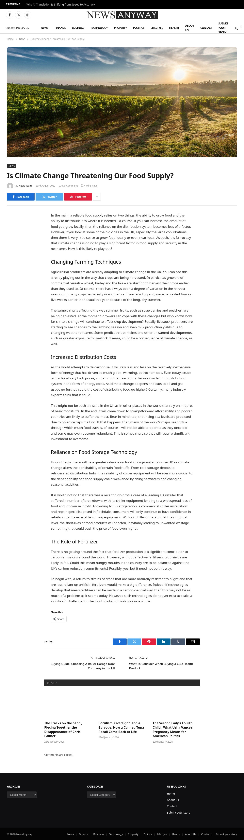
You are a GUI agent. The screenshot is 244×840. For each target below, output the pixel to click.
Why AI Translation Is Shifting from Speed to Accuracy (60, 4)
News (44, 28)
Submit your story (223, 27)
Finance (60, 28)
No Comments (68, 185)
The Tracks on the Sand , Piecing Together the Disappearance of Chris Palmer (63, 729)
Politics (138, 28)
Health (174, 28)
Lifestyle (157, 28)
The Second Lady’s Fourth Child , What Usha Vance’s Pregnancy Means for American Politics (173, 729)
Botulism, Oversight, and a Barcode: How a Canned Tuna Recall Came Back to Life (121, 727)
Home (171, 793)
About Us (189, 28)
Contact (206, 28)
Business (78, 28)
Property (120, 28)
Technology (99, 28)
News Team (25, 185)
